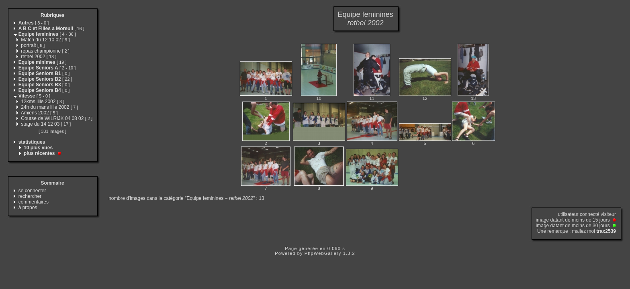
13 (473, 98)
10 (318, 98)
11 (371, 98)
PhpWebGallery (323, 253)
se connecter (32, 190)
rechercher (29, 196)
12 (424, 98)
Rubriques (52, 15)
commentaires (33, 202)
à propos (27, 207)
